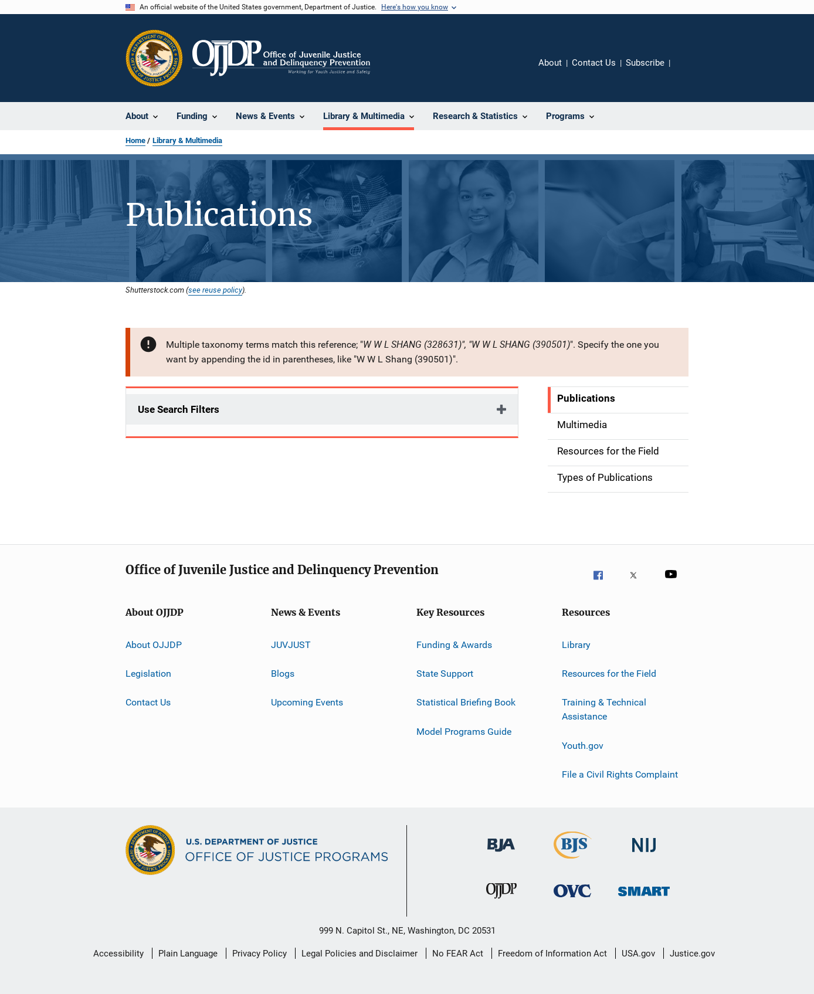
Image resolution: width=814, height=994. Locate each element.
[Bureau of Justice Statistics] (573, 861)
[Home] (281, 58)
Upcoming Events (307, 702)
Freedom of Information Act (552, 953)
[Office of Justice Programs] (154, 58)
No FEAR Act (457, 953)
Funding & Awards (454, 644)
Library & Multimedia (187, 140)
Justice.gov (692, 953)
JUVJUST (291, 644)
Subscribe (645, 62)
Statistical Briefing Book (465, 702)
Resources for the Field (609, 673)
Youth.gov (582, 745)
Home (135, 140)
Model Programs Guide (463, 731)
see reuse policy (215, 289)
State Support (444, 673)
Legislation (148, 673)
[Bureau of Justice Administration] (501, 858)
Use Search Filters (178, 409)
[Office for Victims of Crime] (572, 904)
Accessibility (118, 953)
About (550, 62)
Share (688, 71)
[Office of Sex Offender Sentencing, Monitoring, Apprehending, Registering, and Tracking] (644, 904)
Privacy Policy (259, 953)
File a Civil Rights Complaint (620, 774)
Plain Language (188, 953)
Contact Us (594, 62)
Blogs (282, 673)
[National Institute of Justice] (644, 858)
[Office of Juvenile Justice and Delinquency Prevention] (501, 904)
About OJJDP (154, 644)
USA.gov (638, 953)
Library (576, 644)
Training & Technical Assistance (604, 709)
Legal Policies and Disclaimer (359, 953)
